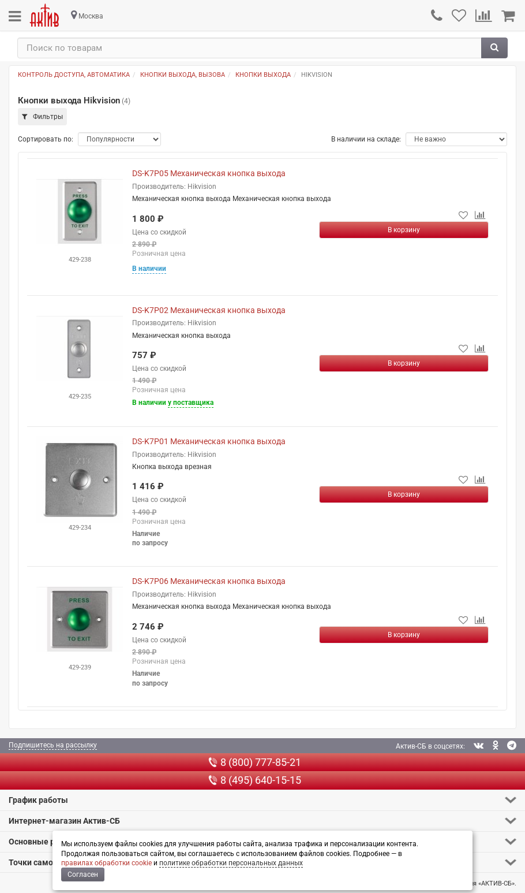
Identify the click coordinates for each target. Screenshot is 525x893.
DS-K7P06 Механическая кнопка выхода (209, 581)
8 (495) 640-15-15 (254, 780)
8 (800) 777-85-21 (254, 762)
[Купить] (404, 230)
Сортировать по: (45, 139)
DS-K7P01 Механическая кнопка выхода (209, 441)
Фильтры (42, 117)
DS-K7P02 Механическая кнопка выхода (209, 310)
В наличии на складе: (366, 139)
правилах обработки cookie (106, 863)
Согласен (83, 874)
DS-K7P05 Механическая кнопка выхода (209, 173)
